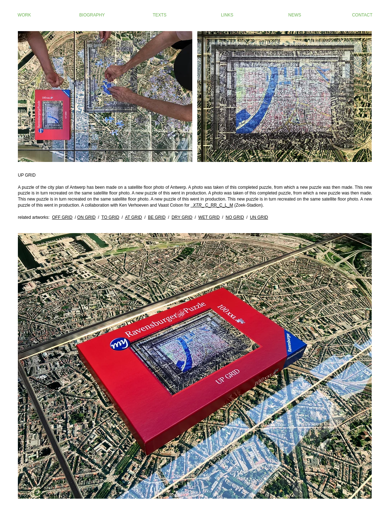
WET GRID (209, 217)
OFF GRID (62, 217)
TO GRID (110, 217)
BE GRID (156, 217)
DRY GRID (182, 217)
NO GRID (235, 217)
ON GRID (86, 217)
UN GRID (259, 217)
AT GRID (133, 217)
